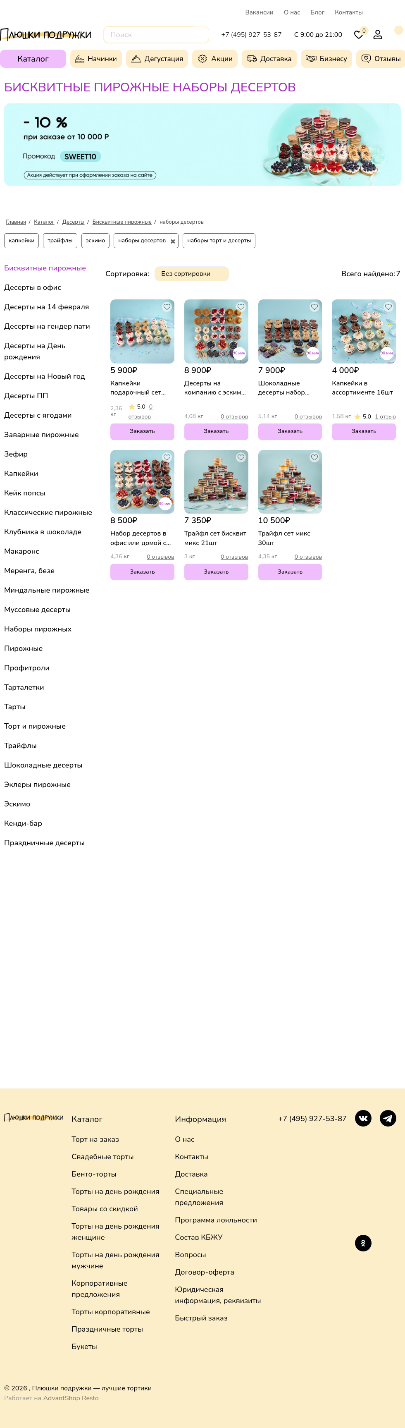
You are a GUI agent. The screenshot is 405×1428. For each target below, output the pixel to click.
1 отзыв (385, 417)
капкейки (21, 240)
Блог (317, 12)
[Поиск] (199, 34)
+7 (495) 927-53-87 (312, 1119)
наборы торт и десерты (219, 240)
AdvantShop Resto (71, 1398)
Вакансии (259, 12)
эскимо (95, 240)
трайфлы (60, 240)
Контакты (349, 12)
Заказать (142, 431)
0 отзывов (234, 417)
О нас (292, 12)
